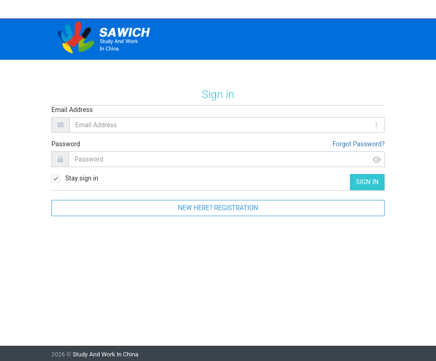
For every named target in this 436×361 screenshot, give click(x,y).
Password (65, 144)
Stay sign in (74, 178)
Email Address (72, 109)
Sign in (367, 182)
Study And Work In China (105, 354)
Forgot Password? (358, 144)
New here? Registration (218, 208)
